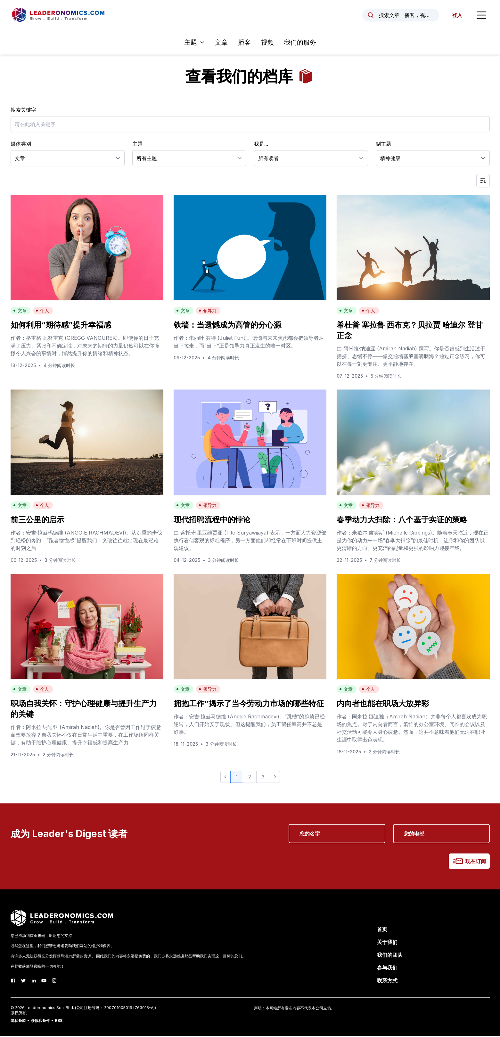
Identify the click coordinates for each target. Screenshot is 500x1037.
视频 (267, 43)
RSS (58, 1021)
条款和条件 (40, 1021)
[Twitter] (23, 981)
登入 (456, 15)
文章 (221, 43)
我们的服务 (300, 43)
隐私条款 (18, 1021)
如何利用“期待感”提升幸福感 (61, 325)
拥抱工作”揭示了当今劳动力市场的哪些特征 (249, 704)
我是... (261, 144)
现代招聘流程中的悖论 (212, 520)
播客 (244, 43)
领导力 (208, 311)
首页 (382, 930)
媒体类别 (21, 144)
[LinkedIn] (33, 981)
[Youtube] (43, 981)
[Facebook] (13, 981)
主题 (137, 144)
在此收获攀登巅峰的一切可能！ (37, 967)
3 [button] (263, 777)
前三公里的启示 (37, 520)
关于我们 (387, 943)
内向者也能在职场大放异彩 (383, 704)
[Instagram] (54, 981)
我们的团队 (390, 956)
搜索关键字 (23, 110)
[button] (225, 778)
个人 (42, 311)
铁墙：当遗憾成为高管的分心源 (227, 325)
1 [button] (237, 777)
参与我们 (387, 968)
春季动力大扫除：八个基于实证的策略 (402, 520)
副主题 (383, 144)
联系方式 (387, 981)
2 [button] (249, 777)
